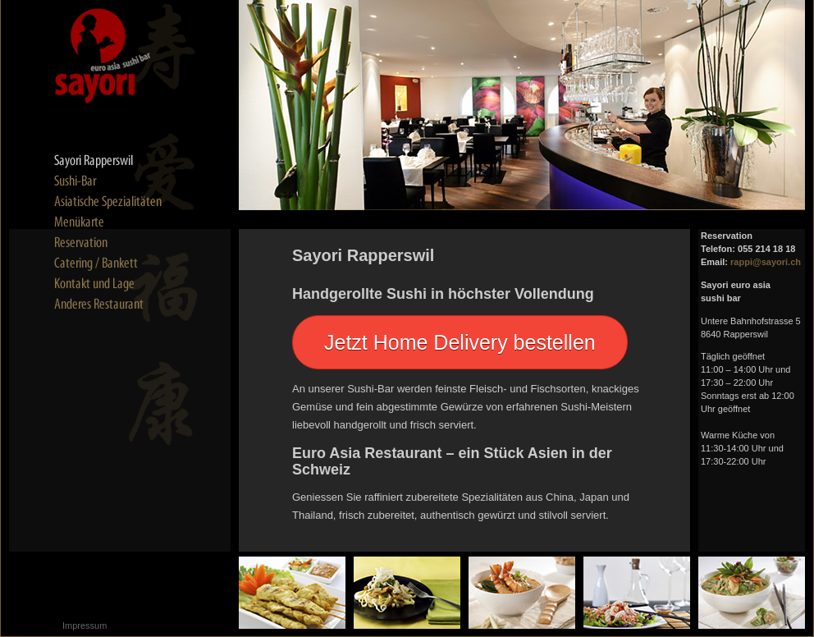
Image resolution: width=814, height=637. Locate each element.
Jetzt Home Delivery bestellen (460, 342)
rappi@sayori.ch (765, 262)
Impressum (84, 625)
